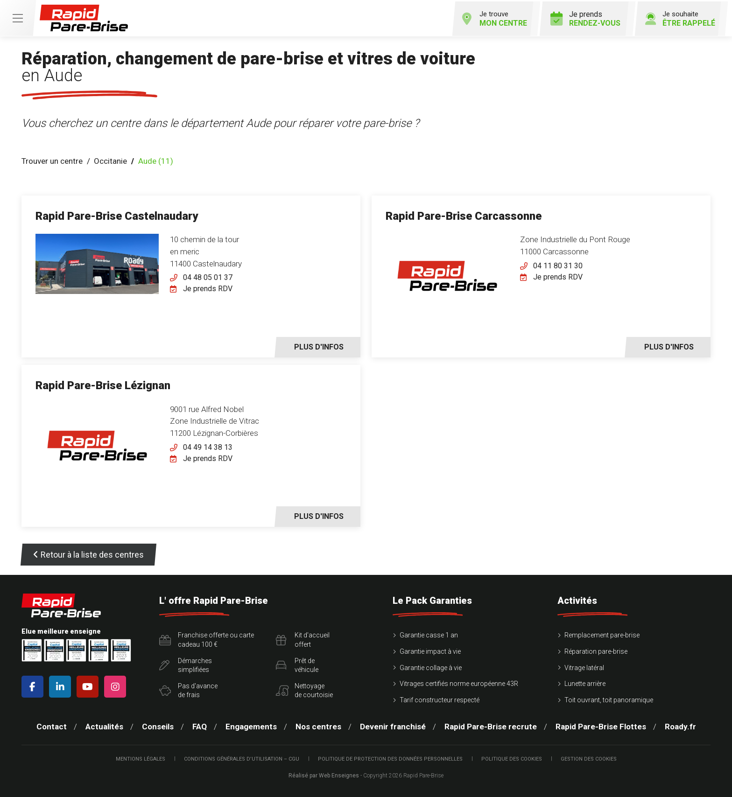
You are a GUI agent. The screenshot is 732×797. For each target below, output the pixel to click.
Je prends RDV (207, 287)
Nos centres (318, 725)
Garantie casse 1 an (429, 634)
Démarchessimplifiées (185, 664)
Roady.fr (680, 725)
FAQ (199, 725)
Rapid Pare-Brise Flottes (601, 725)
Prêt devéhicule (297, 664)
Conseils (158, 725)
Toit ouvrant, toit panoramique (608, 698)
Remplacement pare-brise (602, 634)
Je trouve (488, 17)
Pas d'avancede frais (188, 689)
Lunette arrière (584, 682)
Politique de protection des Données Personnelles (390, 758)
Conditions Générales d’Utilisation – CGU (241, 758)
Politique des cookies (511, 758)
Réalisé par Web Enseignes (324, 774)
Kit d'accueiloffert (303, 638)
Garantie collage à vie (431, 666)
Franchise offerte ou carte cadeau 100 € (206, 638)
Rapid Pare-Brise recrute (490, 725)
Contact (51, 725)
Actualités (104, 725)
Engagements (251, 725)
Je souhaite (677, 17)
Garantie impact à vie (430, 650)
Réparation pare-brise (595, 650)
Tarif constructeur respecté (439, 698)
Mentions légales (140, 758)
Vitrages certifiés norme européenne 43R (459, 682)
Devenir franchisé (393, 725)
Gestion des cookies (589, 758)
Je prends (581, 17)
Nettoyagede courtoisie (304, 689)
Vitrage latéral (584, 666)
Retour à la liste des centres (88, 554)
